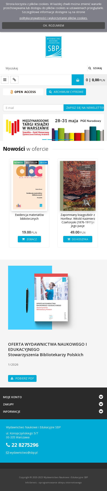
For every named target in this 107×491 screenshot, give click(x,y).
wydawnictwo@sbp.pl (24, 452)
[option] (29, 205)
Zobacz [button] (29, 239)
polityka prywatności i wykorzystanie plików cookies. (54, 18)
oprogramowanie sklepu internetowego (60, 482)
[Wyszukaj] (45, 68)
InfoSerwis (31, 482)
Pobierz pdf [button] (22, 378)
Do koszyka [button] (77, 239)
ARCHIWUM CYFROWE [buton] (66, 92)
